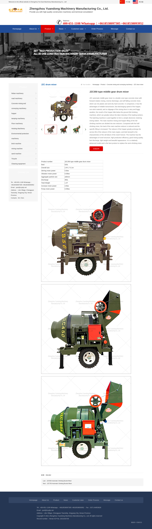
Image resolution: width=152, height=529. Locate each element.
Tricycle (14, 159)
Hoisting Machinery (18, 128)
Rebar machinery (17, 93)
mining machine (16, 148)
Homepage (17, 29)
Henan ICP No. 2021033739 (59, 519)
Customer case (77, 29)
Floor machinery (17, 123)
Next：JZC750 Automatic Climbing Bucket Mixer (57, 483)
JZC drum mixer (138, 84)
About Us (33, 29)
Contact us (130, 29)
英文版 (141, 2)
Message (114, 29)
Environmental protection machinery (20, 136)
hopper (13, 113)
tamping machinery (18, 118)
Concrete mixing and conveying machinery (18, 106)
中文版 (128, 2)
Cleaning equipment (18, 164)
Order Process (97, 29)
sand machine (16, 154)
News (61, 29)
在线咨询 (96, 149)
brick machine (16, 143)
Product (48, 29)
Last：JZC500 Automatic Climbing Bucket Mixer (57, 481)
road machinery (16, 98)
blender (48, 475)
